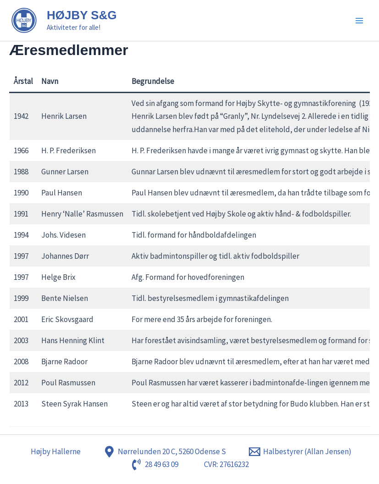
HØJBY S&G (82, 15)
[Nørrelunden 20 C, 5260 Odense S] (165, 451)
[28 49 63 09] (154, 464)
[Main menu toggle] (359, 20)
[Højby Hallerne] (54, 452)
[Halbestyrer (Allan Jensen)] (300, 451)
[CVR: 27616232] (225, 464)
